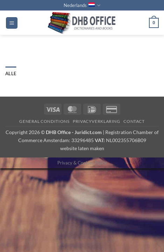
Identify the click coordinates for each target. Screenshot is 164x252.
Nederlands (82, 5)
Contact (133, 121)
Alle (10, 73)
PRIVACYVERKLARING (96, 121)
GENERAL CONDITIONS (44, 121)
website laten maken (82, 148)
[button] (11, 23)
